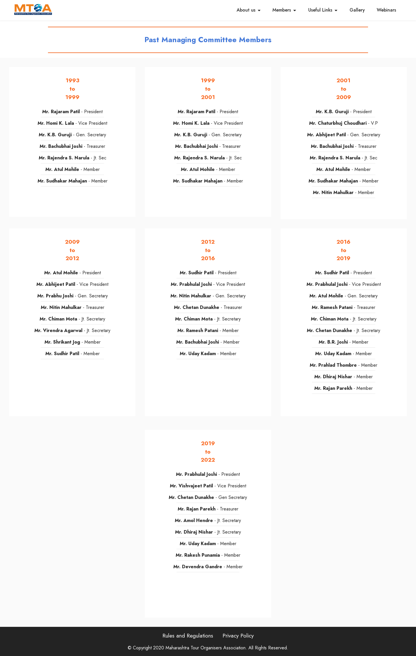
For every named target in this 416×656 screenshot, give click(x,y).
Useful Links (320, 10)
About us (246, 10)
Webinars (386, 10)
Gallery (357, 10)
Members (281, 10)
